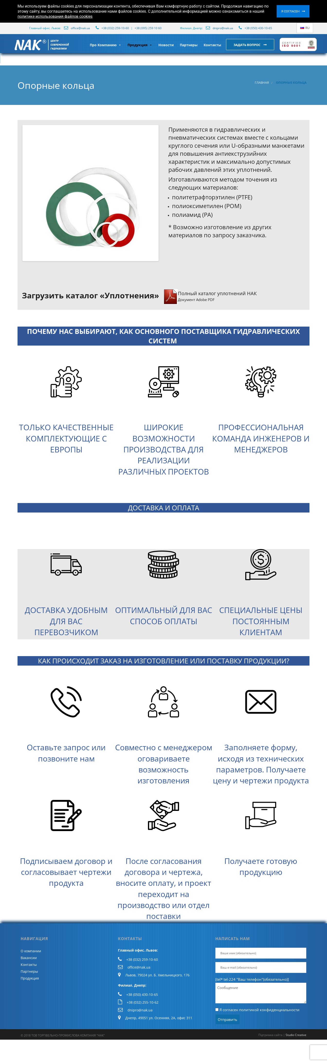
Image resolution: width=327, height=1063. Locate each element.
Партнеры (189, 45)
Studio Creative (296, 1035)
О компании (31, 951)
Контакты (212, 45)
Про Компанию (105, 45)
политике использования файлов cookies (55, 16)
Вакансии (29, 957)
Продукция (139, 45)
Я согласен (290, 11)
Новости (166, 45)
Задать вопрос (247, 45)
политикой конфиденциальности (269, 1009)
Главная (262, 83)
